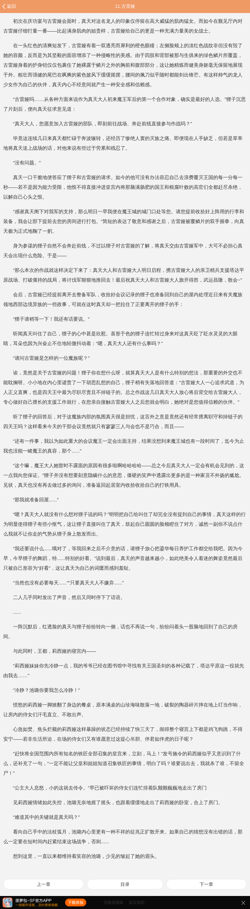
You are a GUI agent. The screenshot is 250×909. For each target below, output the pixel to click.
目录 (125, 884)
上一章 (43, 884)
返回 (11, 6)
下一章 (206, 884)
